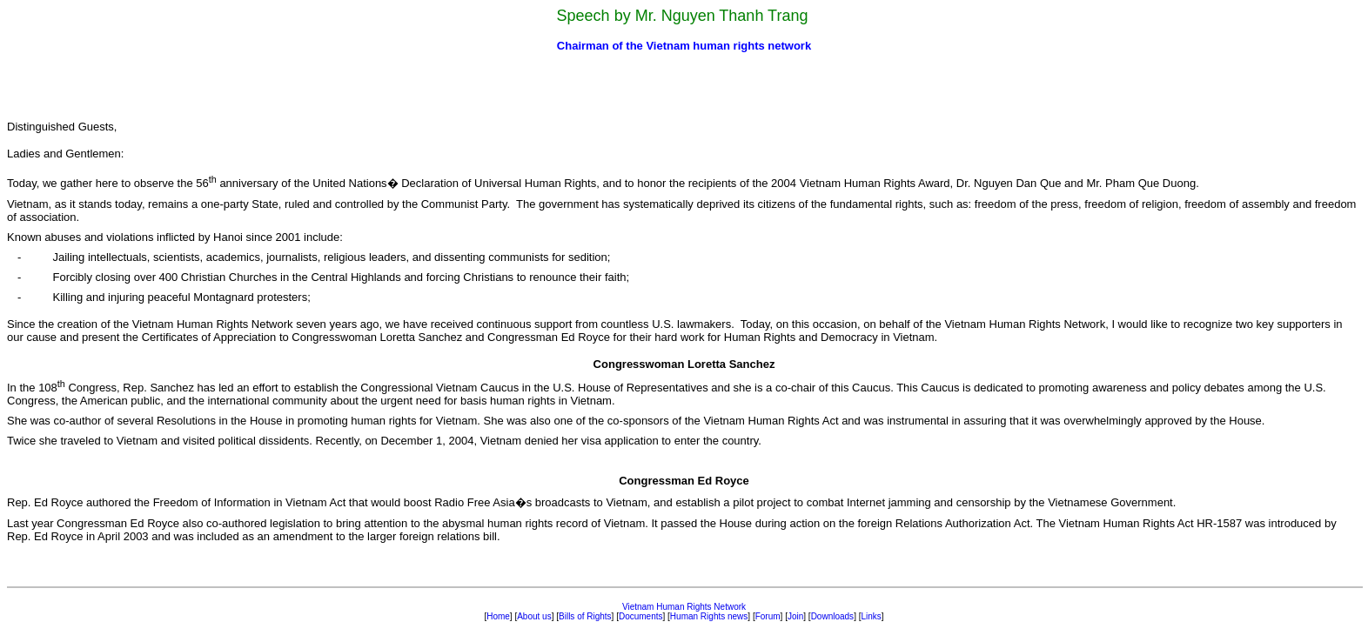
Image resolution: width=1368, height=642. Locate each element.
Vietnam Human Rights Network (684, 607)
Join (795, 616)
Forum (768, 616)
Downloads (832, 616)
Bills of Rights (585, 616)
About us (534, 616)
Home (498, 616)
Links (871, 616)
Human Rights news (709, 616)
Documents (641, 616)
